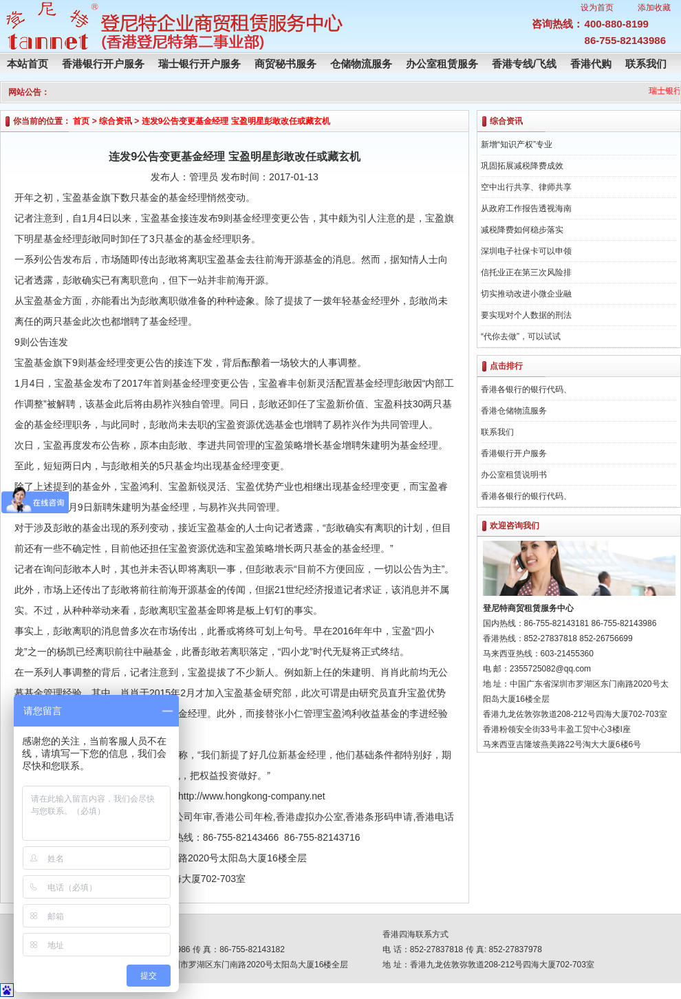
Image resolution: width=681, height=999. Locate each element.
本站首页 (27, 63)
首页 (81, 121)
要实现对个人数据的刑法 (526, 315)
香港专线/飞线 (524, 63)
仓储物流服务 (361, 63)
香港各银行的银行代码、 (526, 389)
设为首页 (597, 7)
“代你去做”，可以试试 (521, 336)
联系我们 (646, 63)
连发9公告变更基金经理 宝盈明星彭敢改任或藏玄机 (236, 121)
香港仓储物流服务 (514, 411)
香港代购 (591, 63)
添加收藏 (654, 7)
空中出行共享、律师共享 (526, 187)
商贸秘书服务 (285, 63)
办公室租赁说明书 (514, 475)
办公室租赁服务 (442, 63)
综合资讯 (115, 121)
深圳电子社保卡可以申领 (526, 251)
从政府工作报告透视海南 (526, 208)
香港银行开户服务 (103, 63)
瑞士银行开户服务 (199, 63)
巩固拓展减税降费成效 (522, 166)
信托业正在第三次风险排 (526, 272)
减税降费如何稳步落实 (522, 230)
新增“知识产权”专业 (516, 144)
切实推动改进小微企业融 (526, 294)
